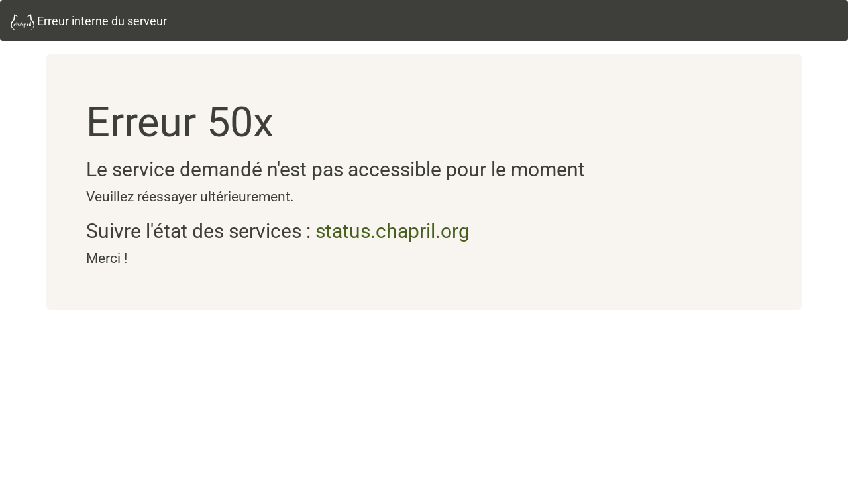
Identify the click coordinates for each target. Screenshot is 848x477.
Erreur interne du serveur (89, 22)
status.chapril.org (392, 230)
